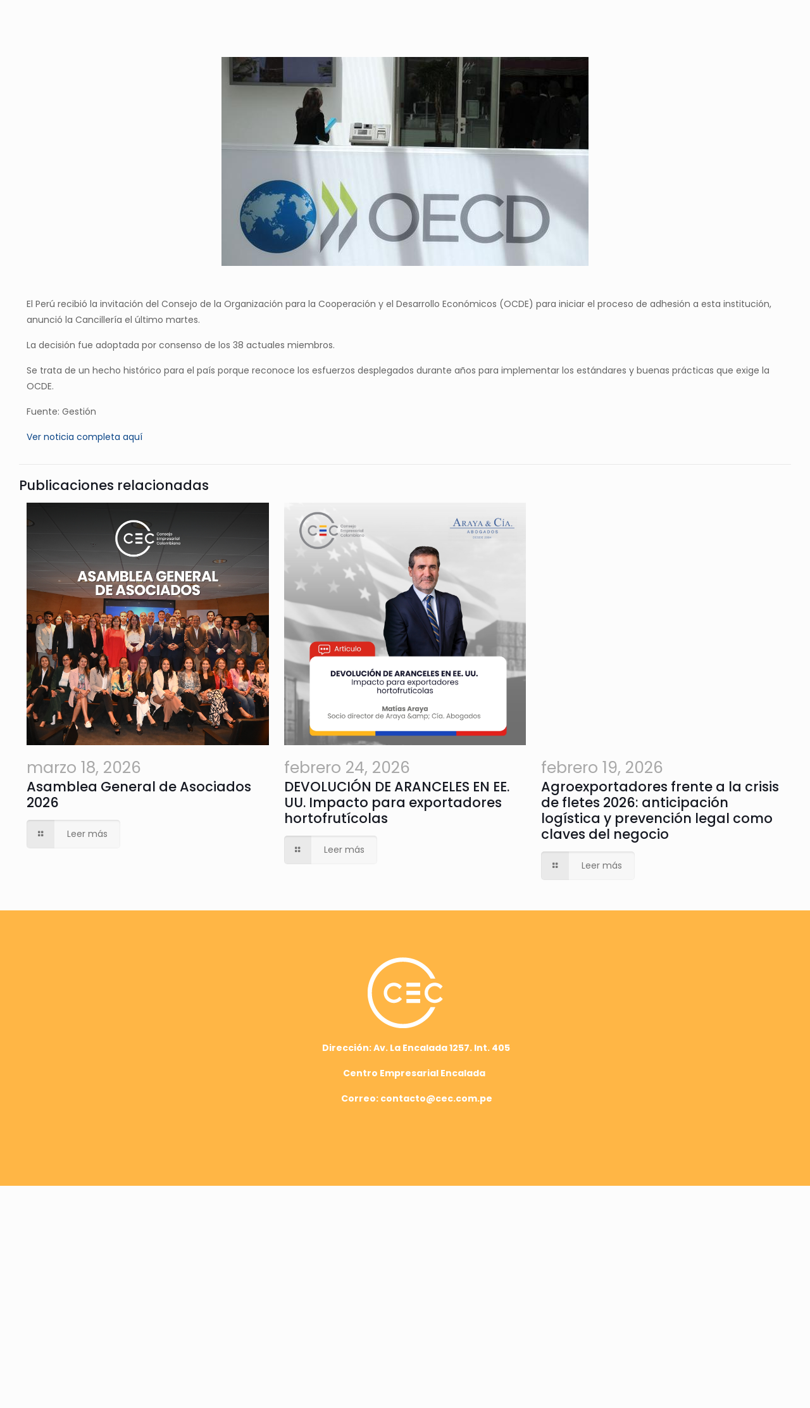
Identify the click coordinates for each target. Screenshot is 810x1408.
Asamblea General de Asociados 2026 (157, 1040)
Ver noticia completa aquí (84, 437)
